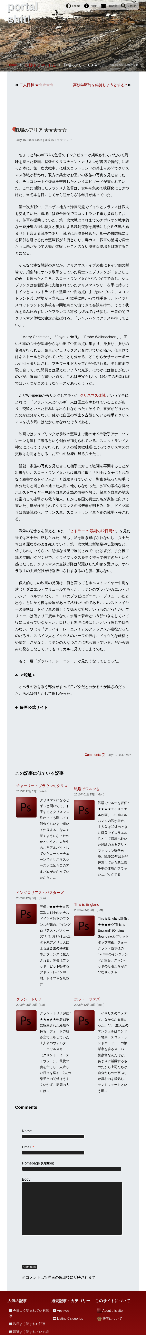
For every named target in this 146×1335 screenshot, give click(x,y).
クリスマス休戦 (93, 395)
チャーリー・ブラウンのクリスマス (45, 786)
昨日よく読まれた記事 (29, 1324)
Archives (112, 5)
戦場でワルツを (87, 789)
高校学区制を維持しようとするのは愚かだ (100, 85)
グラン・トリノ (29, 999)
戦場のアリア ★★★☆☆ (41, 130)
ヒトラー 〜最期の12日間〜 (93, 531)
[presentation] (53, 1250)
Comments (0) (95, 754)
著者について (112, 1318)
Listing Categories (70, 1318)
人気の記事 (17, 1301)
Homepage (31, 1163)
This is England (86, 904)
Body (26, 1179)
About (94, 5)
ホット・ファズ (87, 999)
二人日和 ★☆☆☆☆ (36, 85)
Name (27, 1131)
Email (28, 1147)
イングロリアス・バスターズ (40, 893)
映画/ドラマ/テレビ (60, 140)
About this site (112, 1310)
